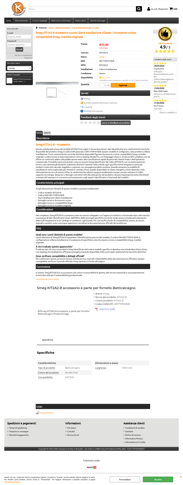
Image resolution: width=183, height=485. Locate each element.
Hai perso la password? (23, 56)
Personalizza (125, 479)
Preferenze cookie (91, 461)
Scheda (39, 133)
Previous (37, 64)
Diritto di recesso (133, 435)
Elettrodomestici (21, 21)
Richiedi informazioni (93, 111)
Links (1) (47, 133)
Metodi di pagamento (19, 435)
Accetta (158, 479)
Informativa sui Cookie (12, 482)
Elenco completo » (168, 113)
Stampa (87, 99)
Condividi (88, 107)
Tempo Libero (80, 21)
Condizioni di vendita (134, 428)
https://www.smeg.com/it (47, 279)
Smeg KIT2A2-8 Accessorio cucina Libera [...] (19, 81)
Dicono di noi (73, 435)
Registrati (28, 58)
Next (77, 64)
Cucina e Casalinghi (39, 21)
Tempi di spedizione (18, 428)
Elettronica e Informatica (61, 21)
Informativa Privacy (134, 439)
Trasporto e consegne (18, 432)
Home (8, 21)
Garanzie (129, 432)
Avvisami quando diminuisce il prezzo (100, 103)
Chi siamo (71, 428)
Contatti (71, 432)
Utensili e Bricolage (97, 21)
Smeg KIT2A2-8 (46, 413)
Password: (11, 41)
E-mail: (10, 33)
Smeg (101, 57)
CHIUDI (181, 476)
